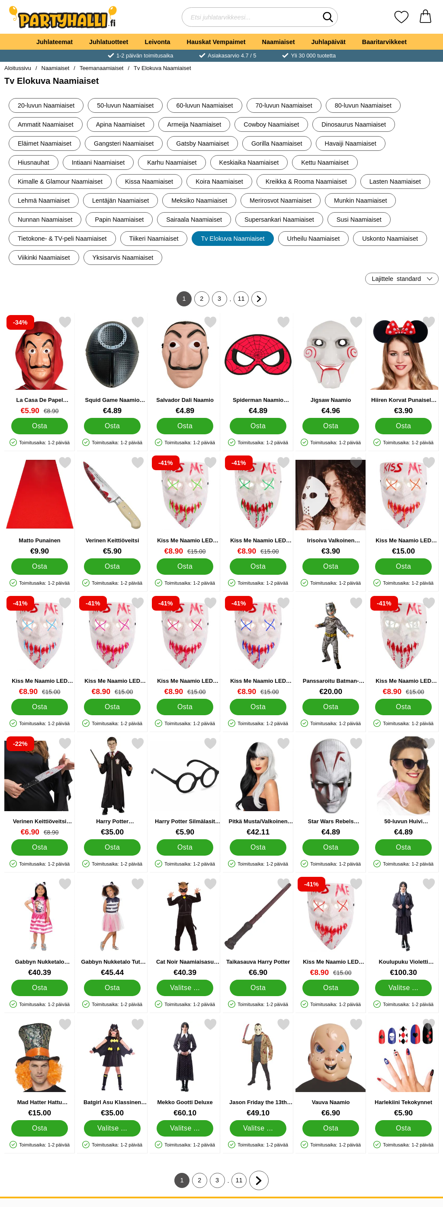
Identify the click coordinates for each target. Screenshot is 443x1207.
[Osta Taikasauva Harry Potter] (258, 988)
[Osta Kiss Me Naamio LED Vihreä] (258, 566)
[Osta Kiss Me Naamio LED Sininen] (258, 707)
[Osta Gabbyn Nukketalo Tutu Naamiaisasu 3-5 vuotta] (112, 988)
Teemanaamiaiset (102, 68)
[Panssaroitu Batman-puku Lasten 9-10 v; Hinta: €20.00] (330, 646)
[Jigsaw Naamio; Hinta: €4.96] (330, 365)
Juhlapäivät (328, 41)
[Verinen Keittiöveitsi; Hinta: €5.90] (112, 505)
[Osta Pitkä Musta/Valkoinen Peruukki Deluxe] (258, 847)
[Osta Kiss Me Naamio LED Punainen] (330, 988)
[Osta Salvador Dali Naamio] (185, 426)
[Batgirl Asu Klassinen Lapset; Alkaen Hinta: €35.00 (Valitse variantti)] (112, 1067)
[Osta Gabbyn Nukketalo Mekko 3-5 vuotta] (39, 988)
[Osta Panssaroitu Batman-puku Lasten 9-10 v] (330, 707)
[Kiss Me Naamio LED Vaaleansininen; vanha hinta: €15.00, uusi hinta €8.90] (39, 646)
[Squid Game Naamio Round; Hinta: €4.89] (112, 365)
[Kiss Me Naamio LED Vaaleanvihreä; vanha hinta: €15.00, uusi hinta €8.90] (185, 505)
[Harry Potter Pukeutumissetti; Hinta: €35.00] (112, 786)
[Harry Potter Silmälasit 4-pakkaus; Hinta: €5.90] (185, 786)
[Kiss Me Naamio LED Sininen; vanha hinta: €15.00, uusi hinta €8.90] (258, 646)
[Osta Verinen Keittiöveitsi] (112, 566)
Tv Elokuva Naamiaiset (162, 68)
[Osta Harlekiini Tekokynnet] (403, 1128)
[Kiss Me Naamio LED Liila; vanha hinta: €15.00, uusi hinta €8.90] (112, 646)
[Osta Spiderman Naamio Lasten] (258, 426)
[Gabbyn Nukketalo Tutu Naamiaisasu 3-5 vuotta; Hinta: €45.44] (112, 927)
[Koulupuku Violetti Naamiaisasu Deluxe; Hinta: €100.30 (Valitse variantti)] (403, 927)
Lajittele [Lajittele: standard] (396, 278)
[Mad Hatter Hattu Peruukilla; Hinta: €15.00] (39, 1067)
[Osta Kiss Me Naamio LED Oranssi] (403, 566)
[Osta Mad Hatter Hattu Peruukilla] (39, 1128)
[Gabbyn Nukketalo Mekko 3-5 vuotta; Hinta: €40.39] (39, 927)
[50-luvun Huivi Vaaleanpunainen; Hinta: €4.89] (403, 786)
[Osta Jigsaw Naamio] (330, 426)
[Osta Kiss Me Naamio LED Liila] (112, 707)
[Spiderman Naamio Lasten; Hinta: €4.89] (258, 365)
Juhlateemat (54, 41)
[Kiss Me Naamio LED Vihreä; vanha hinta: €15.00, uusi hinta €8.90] (258, 505)
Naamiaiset (278, 41)
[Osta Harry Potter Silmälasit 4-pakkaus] (185, 847)
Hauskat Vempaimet (216, 41)
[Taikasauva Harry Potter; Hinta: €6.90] (258, 927)
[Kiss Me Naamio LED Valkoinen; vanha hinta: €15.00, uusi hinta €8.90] (403, 646)
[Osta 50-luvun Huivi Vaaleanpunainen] (403, 847)
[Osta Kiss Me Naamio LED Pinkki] (185, 707)
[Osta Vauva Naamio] (330, 1128)
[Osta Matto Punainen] (39, 566)
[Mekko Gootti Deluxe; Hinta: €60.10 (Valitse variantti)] (185, 1067)
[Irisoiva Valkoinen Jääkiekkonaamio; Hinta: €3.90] (330, 505)
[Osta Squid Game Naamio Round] (112, 426)
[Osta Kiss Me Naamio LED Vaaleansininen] (39, 707)
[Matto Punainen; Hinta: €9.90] (39, 505)
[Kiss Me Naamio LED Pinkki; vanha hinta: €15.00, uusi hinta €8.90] (185, 646)
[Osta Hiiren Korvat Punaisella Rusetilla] (403, 426)
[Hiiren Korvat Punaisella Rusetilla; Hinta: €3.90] (403, 365)
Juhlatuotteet (108, 41)
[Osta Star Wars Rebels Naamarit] (330, 847)
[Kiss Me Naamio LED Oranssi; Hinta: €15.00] (403, 505)
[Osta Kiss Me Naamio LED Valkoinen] (403, 707)
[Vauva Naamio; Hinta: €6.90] (330, 1067)
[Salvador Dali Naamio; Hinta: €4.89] (185, 365)
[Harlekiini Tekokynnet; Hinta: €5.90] (403, 1067)
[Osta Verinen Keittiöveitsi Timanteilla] (39, 847)
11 (243, 300)
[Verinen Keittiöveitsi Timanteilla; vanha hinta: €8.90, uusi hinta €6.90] (39, 786)
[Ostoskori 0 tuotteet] (425, 17)
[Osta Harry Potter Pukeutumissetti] (112, 847)
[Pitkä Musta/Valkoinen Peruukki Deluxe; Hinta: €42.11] (258, 786)
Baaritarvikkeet (384, 41)
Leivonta (157, 41)
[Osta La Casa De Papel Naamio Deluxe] (39, 426)
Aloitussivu (17, 68)
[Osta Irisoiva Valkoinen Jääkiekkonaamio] (330, 566)
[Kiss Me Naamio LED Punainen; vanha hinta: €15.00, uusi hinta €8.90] (330, 927)
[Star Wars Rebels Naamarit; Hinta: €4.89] (330, 786)
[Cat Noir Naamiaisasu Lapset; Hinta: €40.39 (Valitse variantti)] (185, 927)
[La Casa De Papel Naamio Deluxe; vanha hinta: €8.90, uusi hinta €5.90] (39, 365)
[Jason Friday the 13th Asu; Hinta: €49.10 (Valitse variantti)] (258, 1067)
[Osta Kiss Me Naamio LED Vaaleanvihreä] (185, 566)
